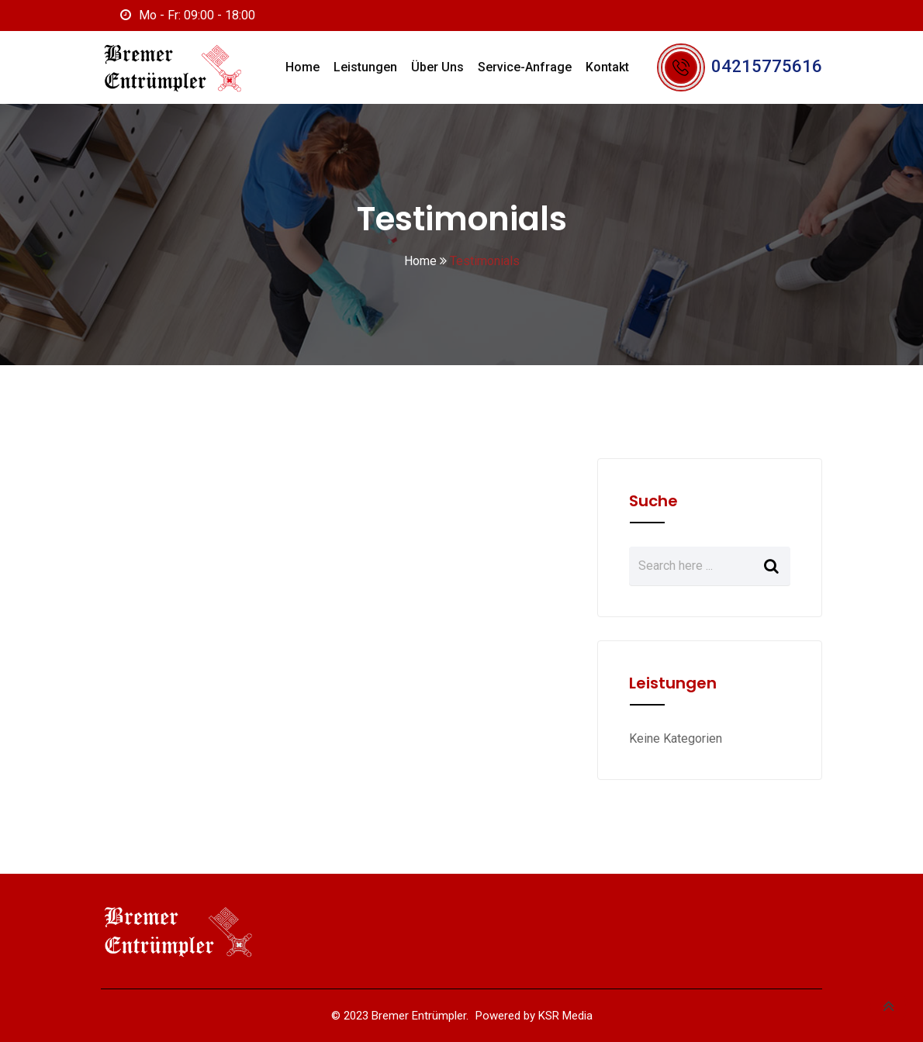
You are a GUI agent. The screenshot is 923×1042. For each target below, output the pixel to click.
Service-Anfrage (525, 67)
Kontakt (607, 67)
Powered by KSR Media (534, 1016)
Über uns (437, 67)
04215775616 (766, 66)
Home (302, 67)
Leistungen (365, 67)
